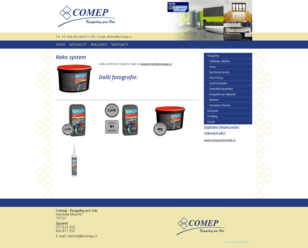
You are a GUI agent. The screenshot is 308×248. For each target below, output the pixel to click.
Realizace (99, 44)
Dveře (211, 122)
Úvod (60, 44)
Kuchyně (212, 111)
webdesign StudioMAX (237, 241)
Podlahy (212, 116)
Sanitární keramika (221, 89)
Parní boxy (216, 78)
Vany (212, 66)
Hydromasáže (218, 83)
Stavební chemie (219, 105)
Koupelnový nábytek (222, 94)
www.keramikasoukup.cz (156, 64)
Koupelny (213, 55)
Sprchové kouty (219, 72)
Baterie (214, 100)
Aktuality (78, 44)
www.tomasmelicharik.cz (220, 140)
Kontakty (119, 44)
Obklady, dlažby (219, 61)
